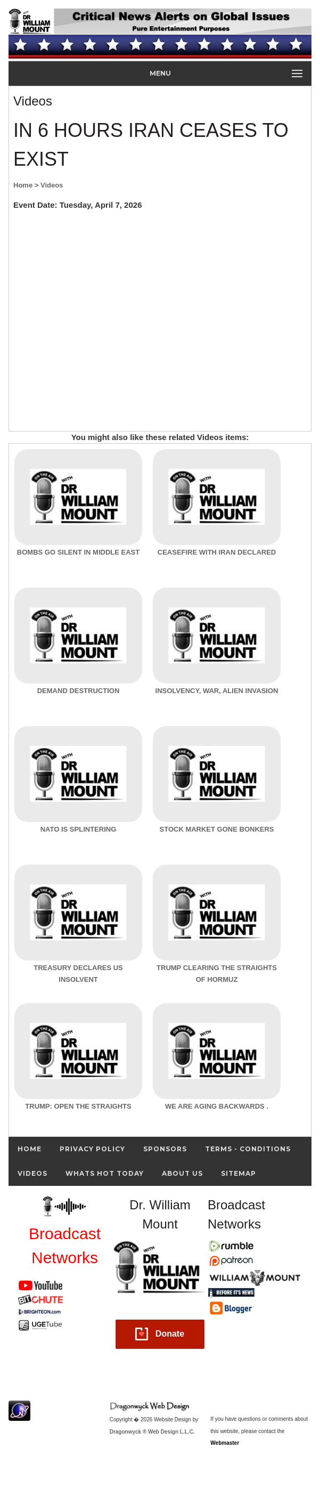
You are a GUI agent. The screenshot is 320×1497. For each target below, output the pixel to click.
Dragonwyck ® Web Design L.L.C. (152, 1432)
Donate (169, 1333)
